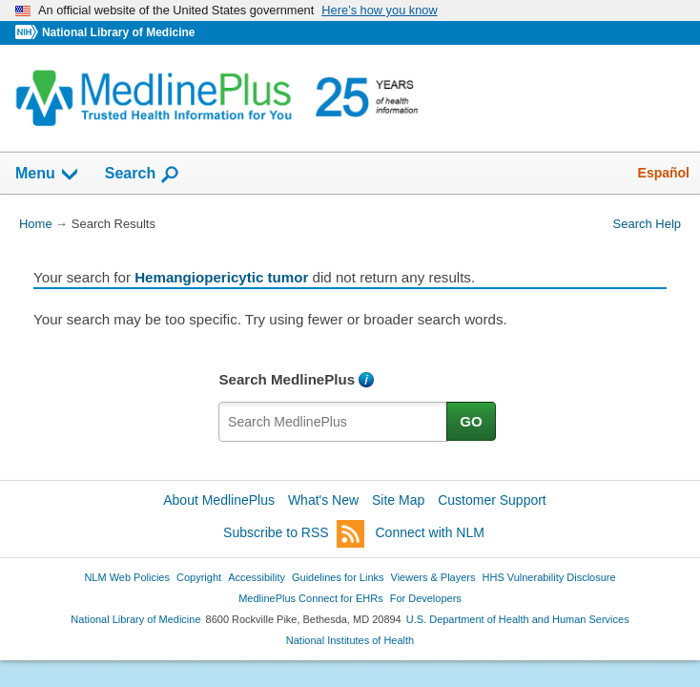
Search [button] (142, 174)
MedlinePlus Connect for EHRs (310, 598)
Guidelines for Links (337, 577)
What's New (323, 500)
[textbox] (333, 422)
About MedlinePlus (219, 500)
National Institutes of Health (350, 640)
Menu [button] (47, 174)
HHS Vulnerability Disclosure (549, 577)
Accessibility (256, 577)
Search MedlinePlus (286, 379)
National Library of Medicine (118, 32)
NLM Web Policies (127, 577)
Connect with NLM (430, 532)
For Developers (426, 598)
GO (471, 421)
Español (664, 172)
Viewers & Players (433, 577)
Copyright (198, 577)
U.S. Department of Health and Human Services (517, 619)
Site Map (398, 500)
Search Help (647, 224)
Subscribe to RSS (293, 534)
